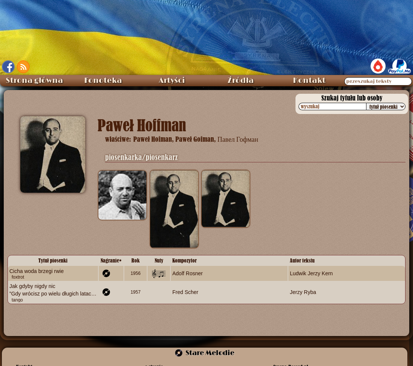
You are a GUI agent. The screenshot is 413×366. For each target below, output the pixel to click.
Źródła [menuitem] (241, 80)
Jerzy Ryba (303, 292)
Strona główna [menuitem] (34, 80)
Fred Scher (185, 292)
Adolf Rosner (187, 273)
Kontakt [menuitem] (309, 80)
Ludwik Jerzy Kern (311, 273)
